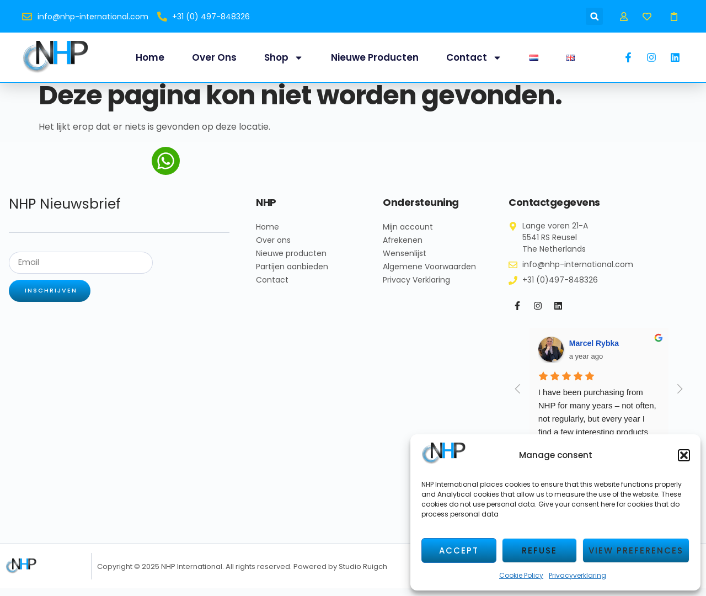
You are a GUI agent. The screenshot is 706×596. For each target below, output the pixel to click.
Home (150, 57)
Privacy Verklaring (416, 287)
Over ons (214, 57)
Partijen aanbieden (292, 274)
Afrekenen (402, 247)
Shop (283, 57)
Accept (459, 550)
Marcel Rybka (594, 351)
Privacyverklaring (577, 575)
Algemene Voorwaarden (429, 274)
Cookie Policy (521, 575)
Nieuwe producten (375, 57)
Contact (474, 57)
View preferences (636, 550)
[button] (683, 455)
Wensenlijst (404, 261)
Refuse (539, 550)
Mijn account (408, 234)
